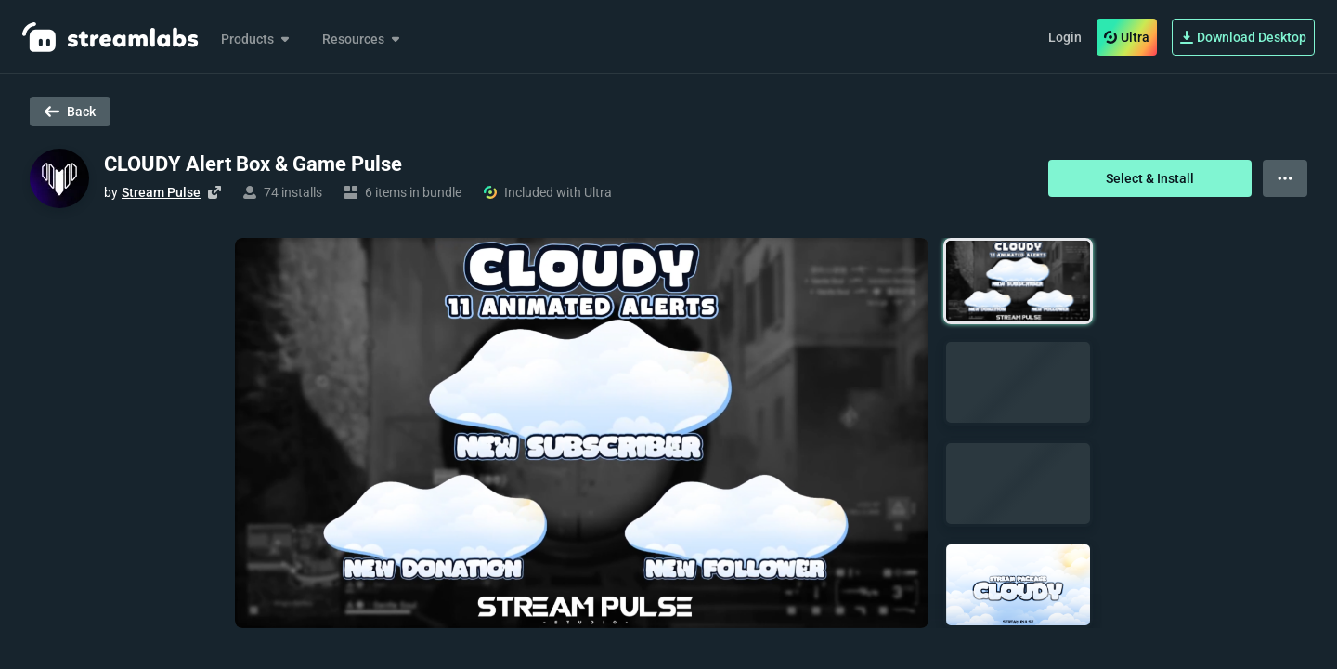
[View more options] (1285, 178)
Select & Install (1150, 178)
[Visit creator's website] (214, 192)
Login (1065, 37)
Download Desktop (1243, 37)
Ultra (1126, 37)
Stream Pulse (161, 192)
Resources (362, 39)
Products (256, 39)
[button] (1018, 281)
